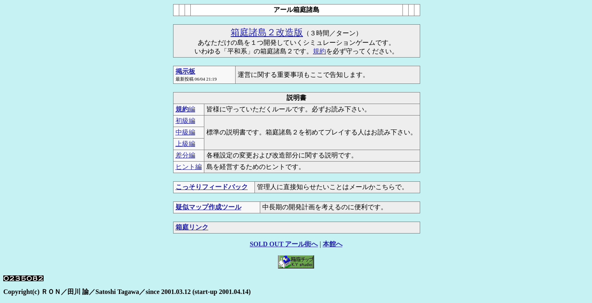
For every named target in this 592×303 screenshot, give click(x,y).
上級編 (185, 143)
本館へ (332, 244)
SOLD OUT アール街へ (284, 244)
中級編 (185, 132)
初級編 (185, 120)
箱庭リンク (192, 227)
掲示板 (185, 71)
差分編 (185, 155)
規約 (319, 51)
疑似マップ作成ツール (208, 207)
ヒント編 (189, 166)
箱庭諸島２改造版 (267, 32)
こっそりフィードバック (212, 186)
